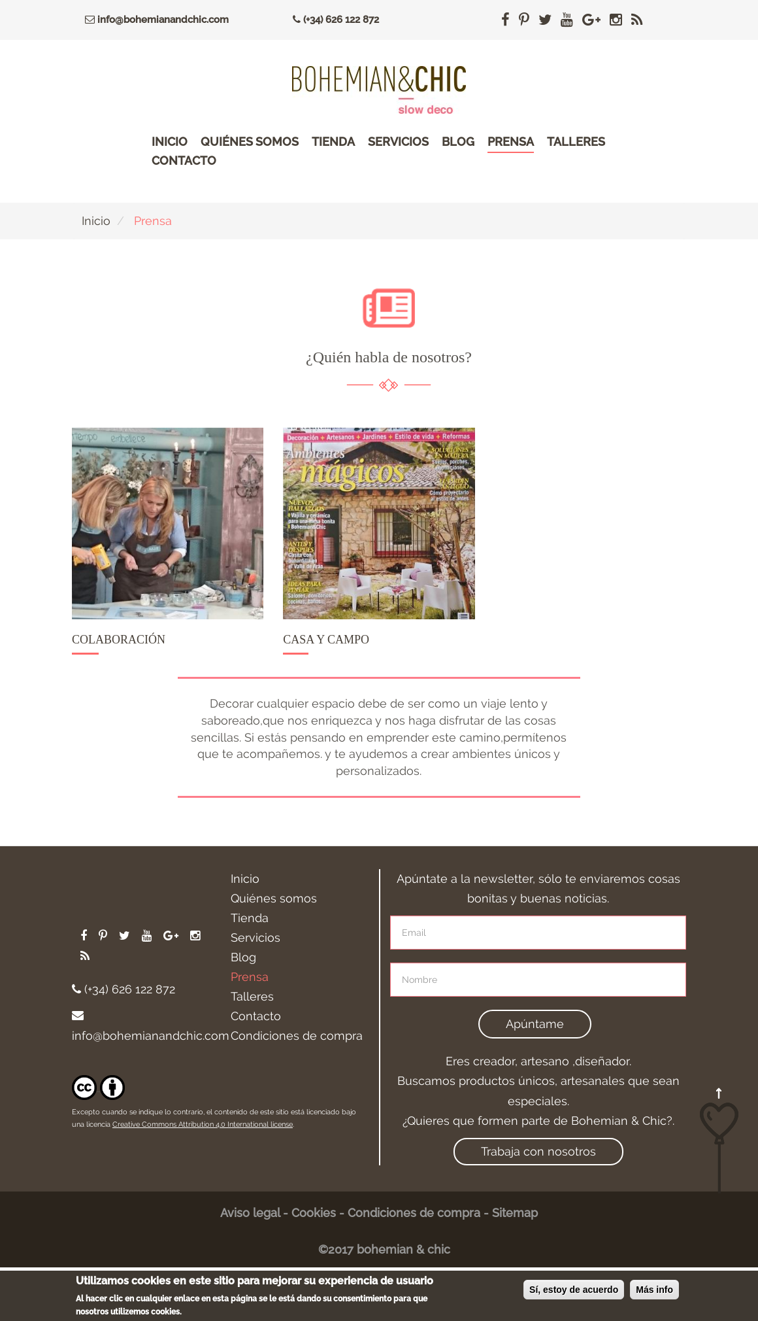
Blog (458, 141)
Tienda (333, 141)
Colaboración (118, 639)
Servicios (398, 141)
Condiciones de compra (297, 1035)
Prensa (510, 141)
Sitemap (515, 1213)
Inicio (170, 141)
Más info (654, 1297)
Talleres (576, 141)
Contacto (184, 160)
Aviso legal (250, 1213)
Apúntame (535, 1024)
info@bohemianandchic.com (153, 20)
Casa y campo (326, 639)
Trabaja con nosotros (538, 1151)
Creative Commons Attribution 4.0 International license (202, 1124)
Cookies (313, 1213)
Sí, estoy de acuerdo (573, 1297)
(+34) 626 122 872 (332, 20)
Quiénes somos (250, 141)
